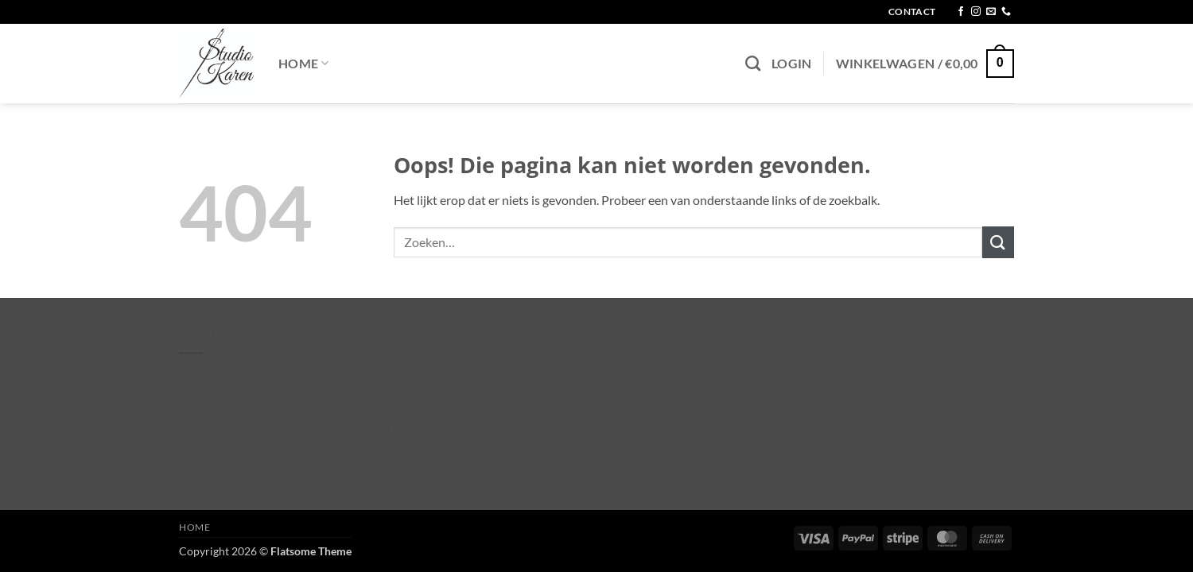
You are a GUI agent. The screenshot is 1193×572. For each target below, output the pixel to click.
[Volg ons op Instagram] (976, 11)
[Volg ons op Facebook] (961, 11)
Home (303, 63)
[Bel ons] (1006, 11)
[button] (791, 63)
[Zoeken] (752, 63)
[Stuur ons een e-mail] (991, 11)
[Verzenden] (998, 241)
